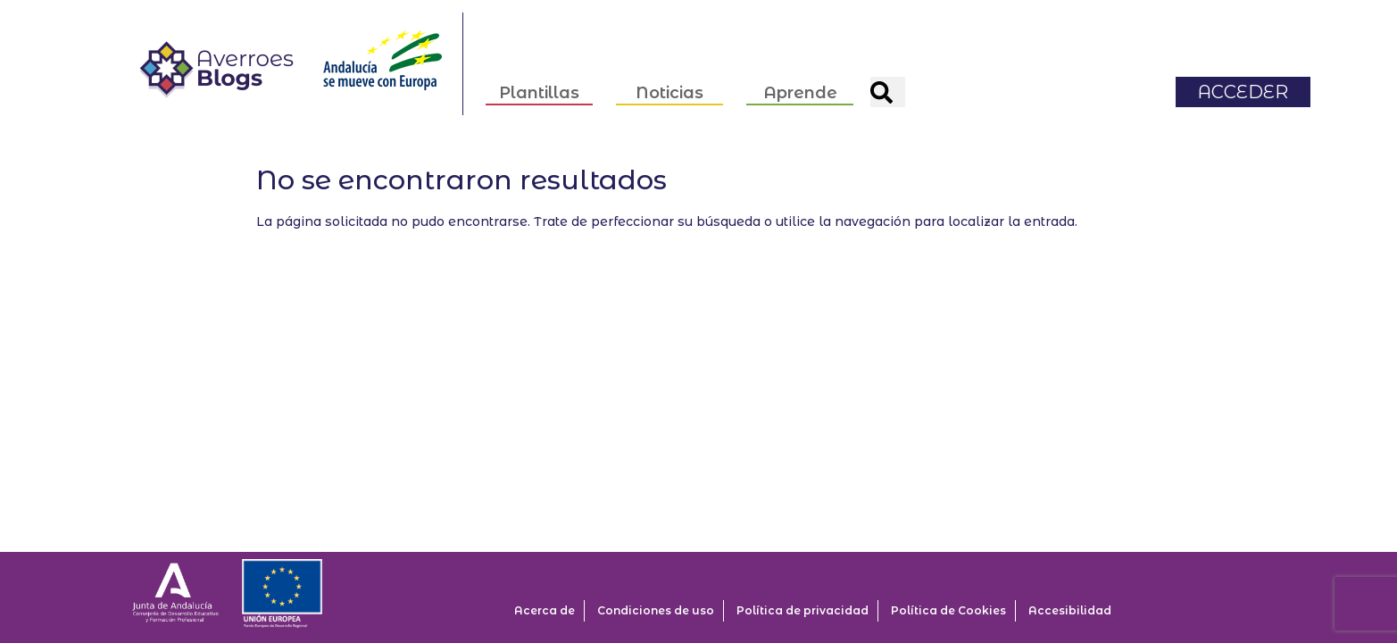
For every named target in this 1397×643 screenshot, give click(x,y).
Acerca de (544, 610)
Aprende (801, 82)
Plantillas (540, 82)
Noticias (670, 82)
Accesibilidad (1069, 610)
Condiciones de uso (655, 610)
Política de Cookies (948, 610)
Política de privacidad (802, 610)
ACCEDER (1244, 79)
